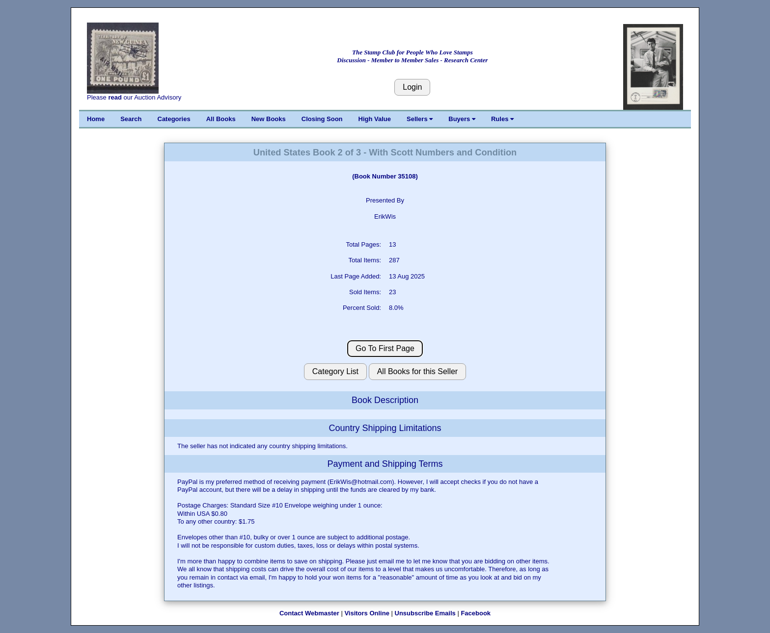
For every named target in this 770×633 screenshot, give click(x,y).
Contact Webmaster (309, 613)
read (114, 97)
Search (130, 119)
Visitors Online (366, 613)
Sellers (420, 119)
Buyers (461, 119)
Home (96, 119)
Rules (502, 119)
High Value (374, 119)
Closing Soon (322, 119)
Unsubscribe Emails (425, 613)
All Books (221, 119)
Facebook (476, 613)
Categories (174, 119)
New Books (268, 119)
